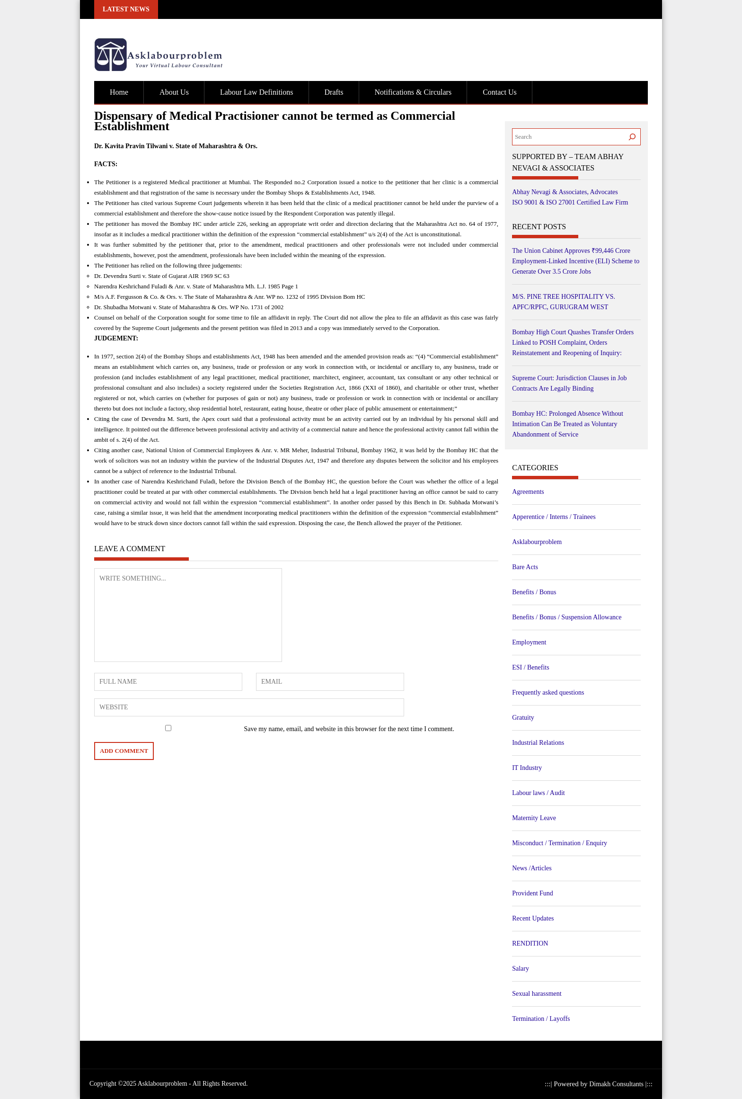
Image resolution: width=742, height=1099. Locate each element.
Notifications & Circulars (413, 92)
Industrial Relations (538, 742)
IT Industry (527, 767)
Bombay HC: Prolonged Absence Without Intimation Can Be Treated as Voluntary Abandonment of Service (567, 424)
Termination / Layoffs (541, 1018)
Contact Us (500, 92)
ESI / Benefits (530, 667)
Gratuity (523, 717)
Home (119, 92)
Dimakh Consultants (617, 1084)
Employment (529, 642)
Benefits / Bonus (534, 592)
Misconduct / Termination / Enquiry (559, 843)
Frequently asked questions (548, 692)
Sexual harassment (537, 993)
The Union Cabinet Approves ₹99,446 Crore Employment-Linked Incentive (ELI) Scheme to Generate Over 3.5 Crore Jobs (575, 261)
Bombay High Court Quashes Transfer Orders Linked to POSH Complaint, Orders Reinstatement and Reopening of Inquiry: (573, 343)
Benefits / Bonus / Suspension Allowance (566, 617)
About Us (174, 92)
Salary (520, 968)
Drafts (334, 92)
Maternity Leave (534, 818)
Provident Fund (532, 893)
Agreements (528, 491)
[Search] (632, 137)
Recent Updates (533, 918)
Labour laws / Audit (538, 792)
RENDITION (530, 943)
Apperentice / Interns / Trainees (554, 516)
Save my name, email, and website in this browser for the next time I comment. (349, 729)
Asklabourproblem (537, 541)
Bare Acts (525, 567)
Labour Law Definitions (256, 92)
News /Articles (532, 868)
